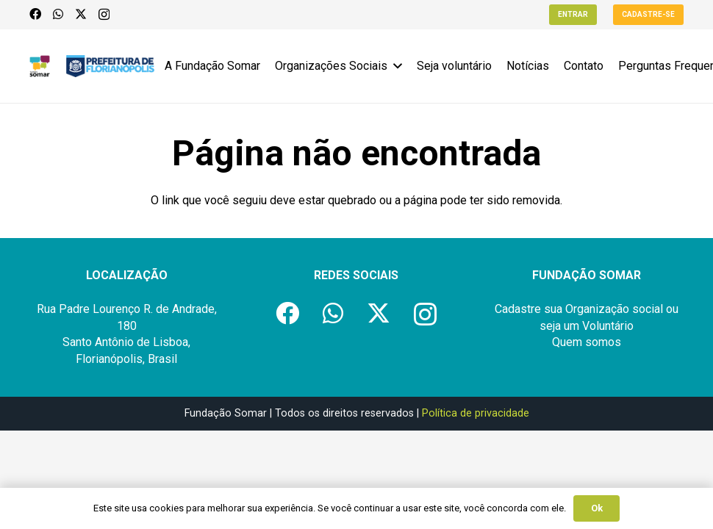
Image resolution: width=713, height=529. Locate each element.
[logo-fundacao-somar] (39, 66)
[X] (81, 14)
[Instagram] (104, 14)
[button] (394, 66)
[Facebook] (35, 14)
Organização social (614, 309)
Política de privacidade (475, 413)
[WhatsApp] (58, 14)
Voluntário (608, 326)
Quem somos (586, 342)
